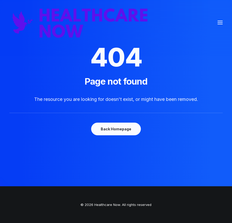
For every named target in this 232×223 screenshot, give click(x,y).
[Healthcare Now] (80, 22)
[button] (220, 22)
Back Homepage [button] (116, 129)
